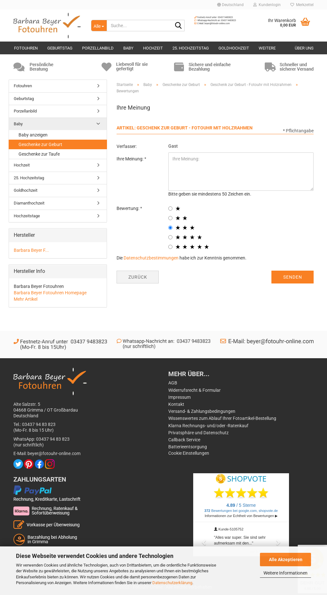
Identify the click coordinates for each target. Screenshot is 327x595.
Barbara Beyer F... (31, 250)
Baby (128, 48)
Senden (292, 277)
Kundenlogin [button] (267, 5)
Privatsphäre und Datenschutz (198, 432)
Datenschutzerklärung (172, 582)
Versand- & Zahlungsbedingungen (201, 411)
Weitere (267, 48)
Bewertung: (128, 208)
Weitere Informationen (285, 573)
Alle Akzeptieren (285, 559)
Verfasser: (127, 146)
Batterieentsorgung (187, 446)
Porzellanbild (98, 48)
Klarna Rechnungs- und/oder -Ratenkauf (208, 425)
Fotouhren (26, 48)
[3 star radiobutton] (170, 228)
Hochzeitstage (27, 215)
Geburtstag (59, 48)
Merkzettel (302, 5)
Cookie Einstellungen (188, 453)
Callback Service (184, 439)
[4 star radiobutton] (170, 237)
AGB (172, 382)
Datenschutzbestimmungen (151, 257)
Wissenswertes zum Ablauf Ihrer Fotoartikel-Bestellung (222, 418)
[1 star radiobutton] (170, 208)
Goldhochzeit (233, 48)
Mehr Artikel (25, 299)
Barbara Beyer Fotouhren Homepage (50, 292)
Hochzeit (153, 48)
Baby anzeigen (33, 134)
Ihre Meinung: (130, 158)
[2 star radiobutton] (170, 218)
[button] (230, 5)
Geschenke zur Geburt (40, 144)
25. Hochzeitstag (190, 48)
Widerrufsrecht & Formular (194, 390)
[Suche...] (99, 25)
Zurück (137, 277)
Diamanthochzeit (29, 203)
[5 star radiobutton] (170, 247)
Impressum (179, 397)
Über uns (304, 48)
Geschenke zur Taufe (39, 154)
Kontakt (176, 404)
